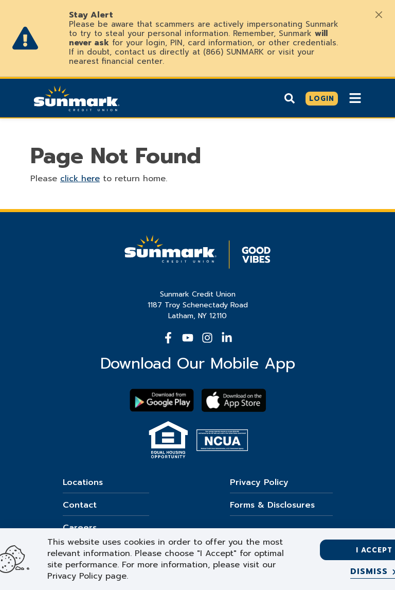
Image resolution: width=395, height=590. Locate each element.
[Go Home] (76, 97)
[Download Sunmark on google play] (162, 400)
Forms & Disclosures (272, 505)
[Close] (378, 14)
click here (80, 178)
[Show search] (289, 98)
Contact (80, 505)
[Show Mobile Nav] (355, 98)
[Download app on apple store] (234, 400)
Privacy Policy (259, 482)
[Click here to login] (322, 99)
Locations (83, 482)
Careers (80, 528)
